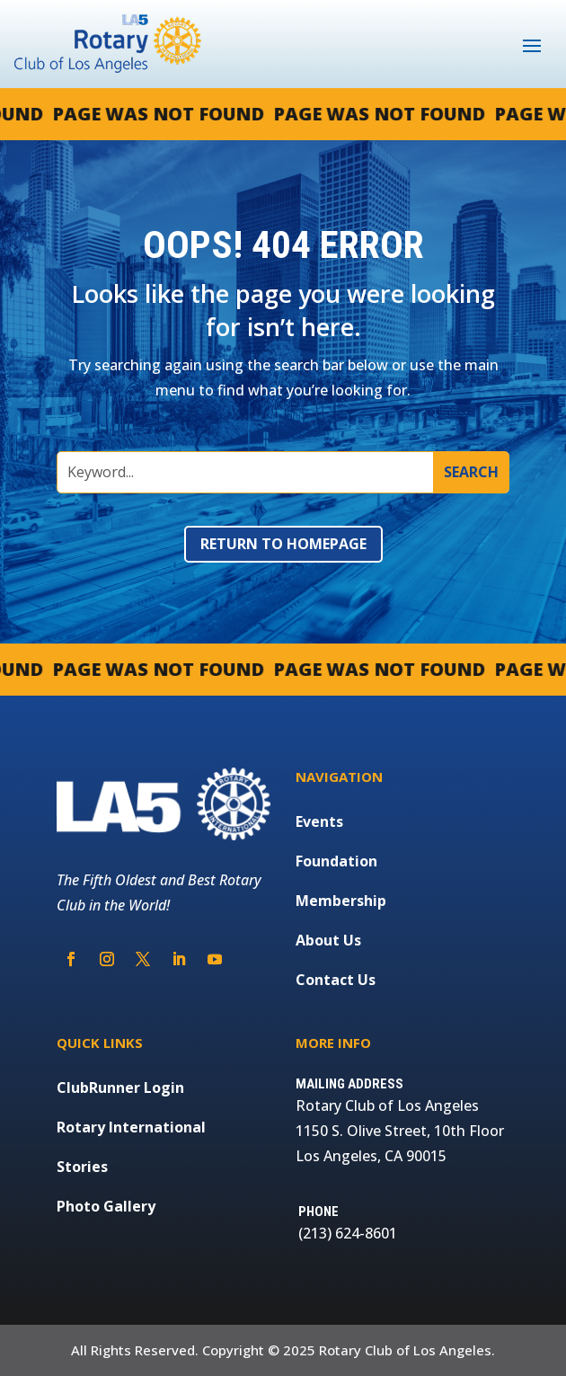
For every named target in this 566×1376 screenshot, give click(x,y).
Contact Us (336, 980)
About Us (328, 940)
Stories (82, 1166)
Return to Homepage (283, 544)
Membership (341, 900)
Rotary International (131, 1127)
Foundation (336, 861)
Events (319, 821)
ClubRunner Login (120, 1087)
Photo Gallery (106, 1206)
